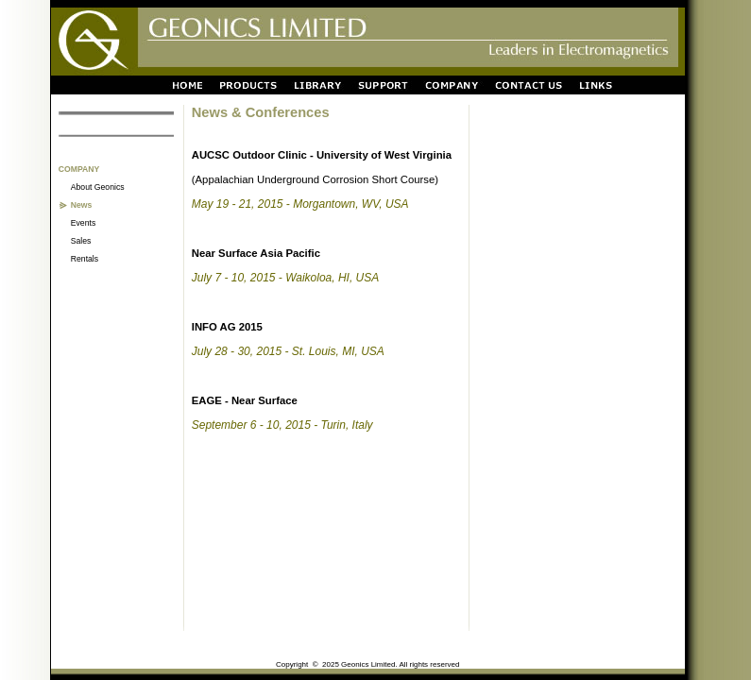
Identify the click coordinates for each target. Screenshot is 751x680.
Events (83, 223)
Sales (81, 241)
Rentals (84, 259)
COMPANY (79, 169)
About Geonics (98, 187)
